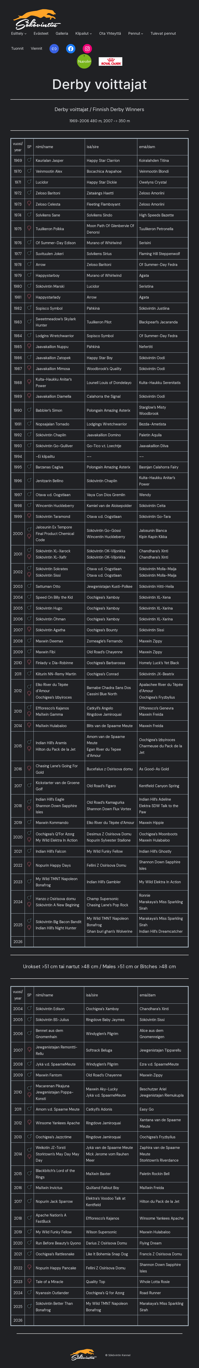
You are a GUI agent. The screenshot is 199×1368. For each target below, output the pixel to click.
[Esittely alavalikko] (25, 33)
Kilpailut (82, 33)
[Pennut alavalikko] (142, 33)
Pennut (134, 33)
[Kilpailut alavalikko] (91, 33)
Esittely (17, 33)
